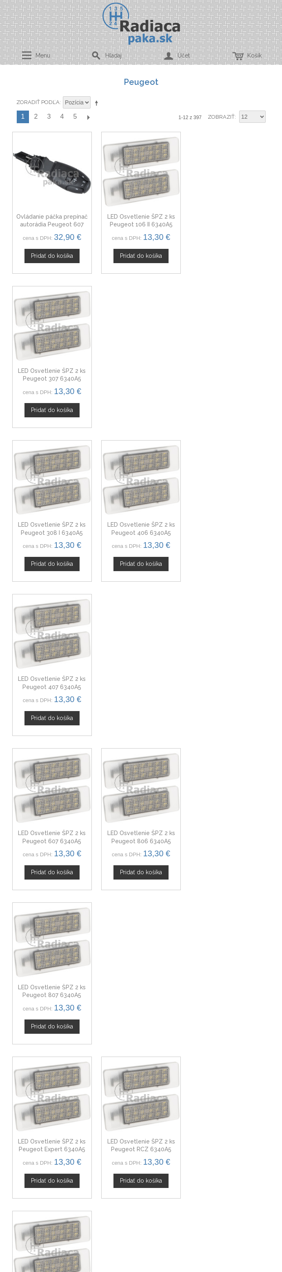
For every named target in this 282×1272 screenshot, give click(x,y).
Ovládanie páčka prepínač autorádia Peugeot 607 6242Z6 (52, 224)
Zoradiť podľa (38, 102)
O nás (139, 1011)
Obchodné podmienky (139, 1100)
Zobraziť (221, 117)
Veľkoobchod (139, 1030)
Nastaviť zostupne (98, 103)
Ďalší (88, 117)
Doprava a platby (139, 1119)
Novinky (139, 1049)
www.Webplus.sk (163, 1266)
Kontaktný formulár (139, 1020)
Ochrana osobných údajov (139, 1109)
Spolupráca (139, 1040)
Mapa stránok (139, 1129)
